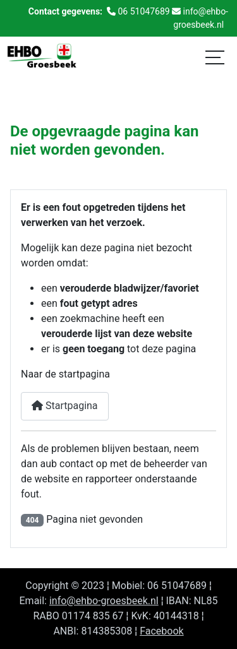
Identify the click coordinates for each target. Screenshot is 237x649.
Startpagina (65, 406)
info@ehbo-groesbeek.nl (104, 601)
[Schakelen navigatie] (215, 57)
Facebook (161, 631)
